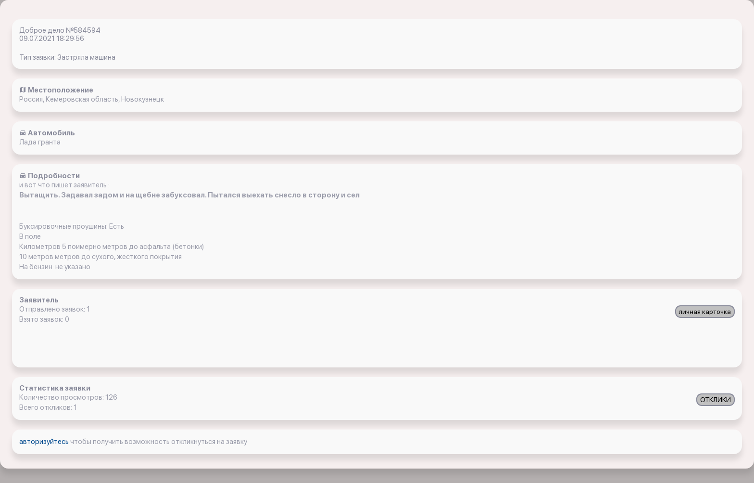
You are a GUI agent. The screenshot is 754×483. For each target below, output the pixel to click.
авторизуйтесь (44, 441)
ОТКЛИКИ (715, 400)
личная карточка (705, 311)
